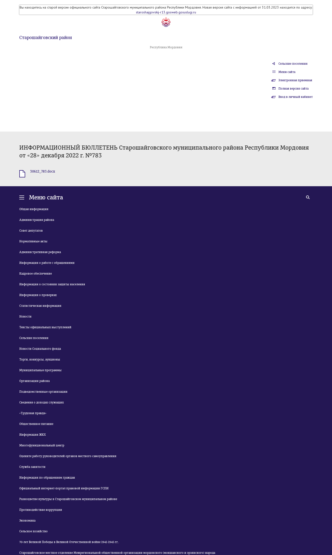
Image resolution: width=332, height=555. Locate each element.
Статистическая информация (40, 306)
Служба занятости (32, 467)
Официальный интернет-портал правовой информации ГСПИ (64, 488)
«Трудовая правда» (32, 413)
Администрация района (36, 220)
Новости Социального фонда (40, 348)
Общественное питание (36, 424)
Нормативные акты (33, 241)
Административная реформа (40, 252)
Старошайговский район (45, 37)
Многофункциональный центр (41, 445)
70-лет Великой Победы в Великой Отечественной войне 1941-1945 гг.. (69, 542)
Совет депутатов (31, 230)
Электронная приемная (295, 80)
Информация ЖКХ (32, 434)
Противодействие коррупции (40, 510)
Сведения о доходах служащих (41, 402)
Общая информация (33, 209)
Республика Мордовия (166, 47)
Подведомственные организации (43, 391)
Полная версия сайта (293, 88)
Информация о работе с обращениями (47, 263)
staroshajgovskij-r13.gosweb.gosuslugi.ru (166, 12)
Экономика (27, 520)
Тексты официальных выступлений (45, 327)
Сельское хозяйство (33, 531)
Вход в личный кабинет (295, 97)
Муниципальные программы (40, 370)
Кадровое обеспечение (35, 273)
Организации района (34, 381)
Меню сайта (286, 72)
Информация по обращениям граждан (47, 477)
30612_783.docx (42, 171)
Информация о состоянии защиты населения (52, 284)
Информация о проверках (38, 295)
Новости (25, 316)
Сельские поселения (293, 63)
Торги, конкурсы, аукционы (39, 359)
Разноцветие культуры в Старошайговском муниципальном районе (68, 499)
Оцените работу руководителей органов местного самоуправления (67, 456)
